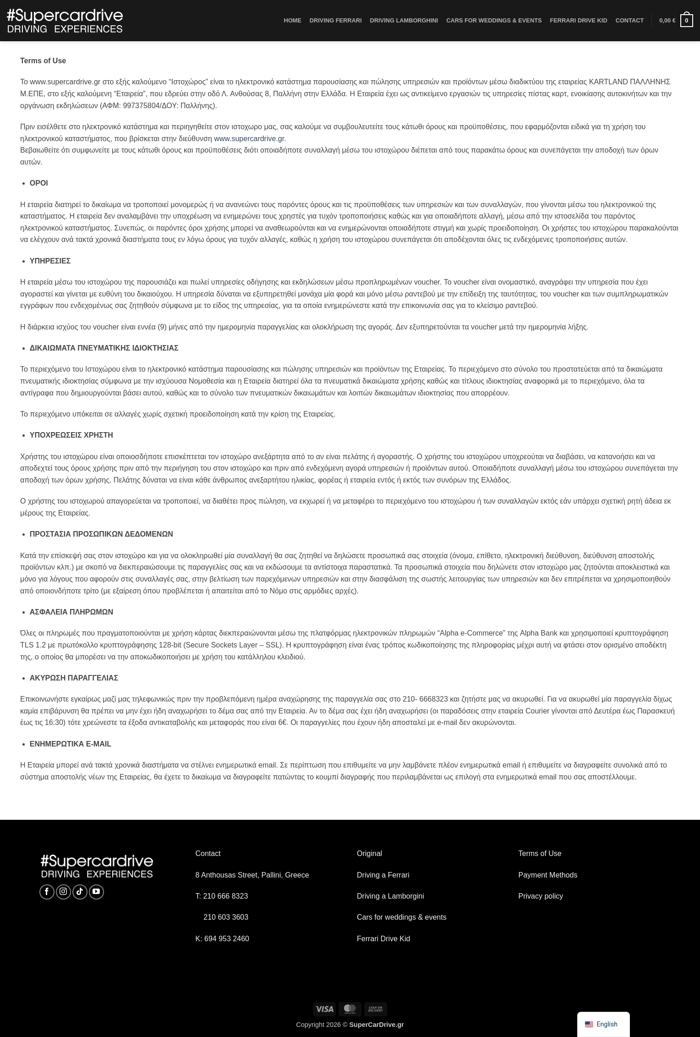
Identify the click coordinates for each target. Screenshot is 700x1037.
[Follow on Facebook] (47, 892)
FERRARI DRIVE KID (578, 20)
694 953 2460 (226, 939)
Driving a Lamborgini (390, 896)
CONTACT (630, 20)
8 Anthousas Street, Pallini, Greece (252, 875)
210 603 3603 (225, 917)
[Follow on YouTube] (96, 892)
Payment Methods (548, 875)
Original (369, 853)
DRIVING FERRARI (336, 20)
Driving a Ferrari (383, 875)
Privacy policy (541, 896)
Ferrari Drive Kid (383, 939)
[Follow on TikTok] (80, 892)
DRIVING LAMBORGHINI (404, 20)
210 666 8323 (225, 896)
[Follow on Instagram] (63, 892)
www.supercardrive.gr (249, 139)
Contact (208, 853)
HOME (292, 20)
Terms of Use (540, 853)
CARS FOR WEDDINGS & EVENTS (493, 20)
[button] (676, 20)
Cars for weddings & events (402, 917)
